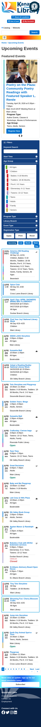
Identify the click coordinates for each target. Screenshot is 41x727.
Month (28, 243)
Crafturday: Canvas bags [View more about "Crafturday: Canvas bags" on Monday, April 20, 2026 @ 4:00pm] (21, 431)
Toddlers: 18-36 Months (20, 180)
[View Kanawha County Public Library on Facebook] (4, 713)
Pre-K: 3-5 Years (17, 184)
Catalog (6, 28)
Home (4, 43)
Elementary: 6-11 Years (20, 189)
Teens (12, 197)
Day (36, 246)
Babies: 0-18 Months (19, 176)
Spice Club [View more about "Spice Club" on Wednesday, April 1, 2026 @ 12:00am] (15, 285)
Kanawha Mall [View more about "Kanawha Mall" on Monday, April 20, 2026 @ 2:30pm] (16, 416)
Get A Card (13, 21)
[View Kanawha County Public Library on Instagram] (12, 713)
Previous (19, 136)
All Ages (13, 167)
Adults (12, 201)
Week (36, 243)
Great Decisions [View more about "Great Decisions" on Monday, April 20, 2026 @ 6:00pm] (17, 465)
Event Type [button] (8, 226)
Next (21, 136)
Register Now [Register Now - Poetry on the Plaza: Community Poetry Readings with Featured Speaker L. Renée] (14, 131)
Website (16, 28)
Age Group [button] (8, 161)
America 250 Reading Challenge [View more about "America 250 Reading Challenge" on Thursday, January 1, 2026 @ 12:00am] (19, 252)
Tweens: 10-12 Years (19, 193)
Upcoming (12, 243)
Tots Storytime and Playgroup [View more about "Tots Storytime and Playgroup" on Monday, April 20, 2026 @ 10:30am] (23, 384)
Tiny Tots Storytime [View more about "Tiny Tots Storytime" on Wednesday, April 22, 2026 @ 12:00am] (18, 584)
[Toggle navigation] (4, 37)
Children (13, 171)
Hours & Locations (21, 17)
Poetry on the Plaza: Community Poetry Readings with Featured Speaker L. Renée (21, 92)
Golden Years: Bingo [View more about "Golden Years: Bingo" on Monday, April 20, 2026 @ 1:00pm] (19, 402)
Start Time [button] (8, 157)
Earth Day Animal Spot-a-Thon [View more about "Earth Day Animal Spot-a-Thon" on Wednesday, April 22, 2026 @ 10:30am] (21, 633)
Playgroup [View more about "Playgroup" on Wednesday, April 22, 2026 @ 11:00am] (14, 652)
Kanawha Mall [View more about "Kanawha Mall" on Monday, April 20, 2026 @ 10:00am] (16, 350)
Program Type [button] (10, 216)
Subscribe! (20, 684)
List (20, 243)
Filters (10, 142)
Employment (7, 702)
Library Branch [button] (10, 221)
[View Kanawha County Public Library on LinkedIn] (15, 713)
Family (13, 206)
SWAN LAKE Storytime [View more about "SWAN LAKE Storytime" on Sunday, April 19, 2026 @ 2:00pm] (20, 336)
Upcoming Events (16, 43)
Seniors (13, 210)
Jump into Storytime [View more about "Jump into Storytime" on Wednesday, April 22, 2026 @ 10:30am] (19, 615)
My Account (28, 21)
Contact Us (6, 699)
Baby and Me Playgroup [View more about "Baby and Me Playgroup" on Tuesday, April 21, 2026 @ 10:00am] (20, 483)
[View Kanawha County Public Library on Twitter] (8, 713)
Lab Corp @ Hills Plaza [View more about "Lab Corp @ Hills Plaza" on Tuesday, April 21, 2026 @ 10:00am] (20, 498)
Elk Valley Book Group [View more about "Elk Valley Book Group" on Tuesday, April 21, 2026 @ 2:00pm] (20, 512)
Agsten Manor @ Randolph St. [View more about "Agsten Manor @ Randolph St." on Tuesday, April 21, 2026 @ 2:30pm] (22, 527)
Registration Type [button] (11, 230)
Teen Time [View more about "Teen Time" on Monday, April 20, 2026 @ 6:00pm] (14, 451)
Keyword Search (11, 147)
